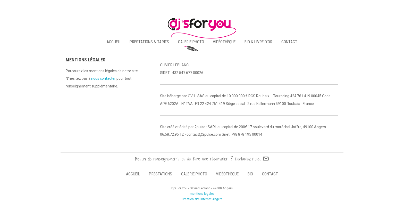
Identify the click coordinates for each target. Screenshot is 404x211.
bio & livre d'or (258, 41)
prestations (160, 174)
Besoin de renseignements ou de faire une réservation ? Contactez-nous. (198, 159)
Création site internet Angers (202, 199)
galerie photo (191, 41)
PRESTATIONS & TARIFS (149, 41)
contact (289, 41)
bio (250, 174)
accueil (114, 41)
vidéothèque (224, 41)
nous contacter (103, 78)
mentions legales (202, 194)
